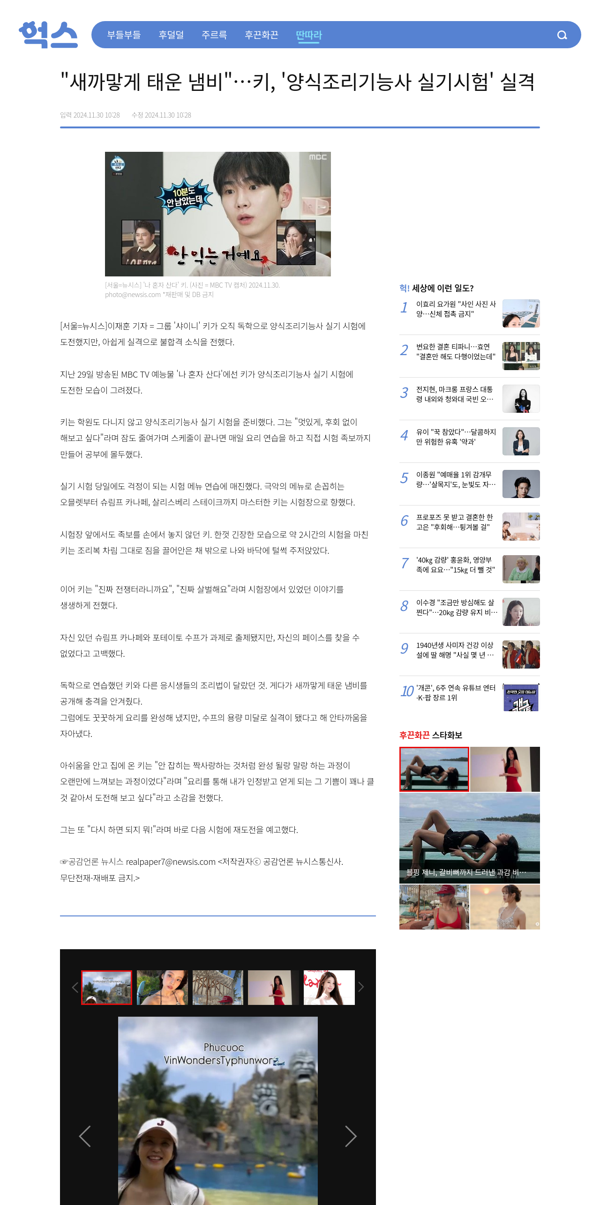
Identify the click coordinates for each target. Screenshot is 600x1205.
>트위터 (493, 111)
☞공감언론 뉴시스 (92, 861)
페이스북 (473, 111)
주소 (532, 111)
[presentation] (72, 986)
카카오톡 (512, 111)
